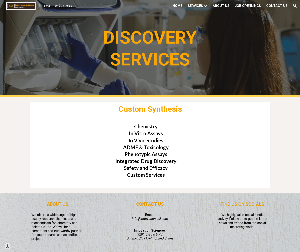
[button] (295, 6)
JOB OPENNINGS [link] (248, 6)
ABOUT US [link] (221, 6)
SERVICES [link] (195, 6)
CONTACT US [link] (277, 6)
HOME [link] (177, 6)
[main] (150, 48)
